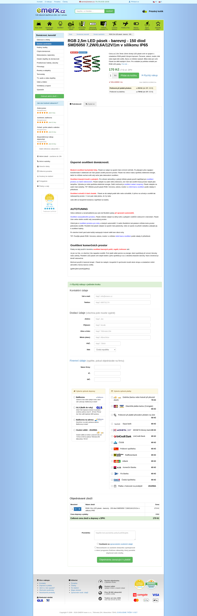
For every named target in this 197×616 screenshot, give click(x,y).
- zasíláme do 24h (49, 156)
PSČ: (88, 343)
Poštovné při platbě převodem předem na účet (133, 416)
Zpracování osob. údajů (79, 592)
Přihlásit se (134, 2)
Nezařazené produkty (47, 592)
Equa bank (133, 424)
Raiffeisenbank (133, 455)
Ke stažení (75, 588)
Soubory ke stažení (45, 176)
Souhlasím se (115, 544)
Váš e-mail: (86, 296)
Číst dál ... (125, 64)
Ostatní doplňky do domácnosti (48, 59)
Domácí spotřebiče (99, 34)
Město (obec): (85, 337)
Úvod (70, 34)
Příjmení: (86, 325)
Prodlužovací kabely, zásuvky (47, 63)
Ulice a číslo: (85, 331)
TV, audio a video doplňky (46, 78)
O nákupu (48, 2)
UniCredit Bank (133, 436)
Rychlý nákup (149, 75)
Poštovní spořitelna (133, 448)
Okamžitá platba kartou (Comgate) (133, 407)
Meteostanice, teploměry (46, 55)
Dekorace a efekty (43, 40)
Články (65, 2)
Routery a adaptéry (44, 70)
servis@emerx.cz (87, 2)
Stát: (88, 350)
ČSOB (133, 442)
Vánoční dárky (43, 166)
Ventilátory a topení (44, 86)
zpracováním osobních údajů (121, 544)
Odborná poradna (44, 171)
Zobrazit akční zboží (49, 96)
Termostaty (41, 74)
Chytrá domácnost (43, 51)
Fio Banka (133, 473)
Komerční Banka (133, 467)
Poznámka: (86, 533)
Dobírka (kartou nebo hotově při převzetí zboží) (133, 398)
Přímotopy (40, 66)
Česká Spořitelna (133, 479)
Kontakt (39, 2)
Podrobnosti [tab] (75, 104)
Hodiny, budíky (42, 47)
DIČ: (88, 379)
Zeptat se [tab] (90, 104)
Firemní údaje (97, 360)
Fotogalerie (42, 181)
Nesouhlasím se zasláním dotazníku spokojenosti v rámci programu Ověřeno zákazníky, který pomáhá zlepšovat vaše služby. (115, 550)
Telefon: (87, 302)
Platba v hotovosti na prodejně (133, 486)
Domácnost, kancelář (83, 34)
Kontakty (42, 583)
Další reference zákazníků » (49, 149)
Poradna (57, 2)
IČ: (89, 373)
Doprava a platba (45, 585)
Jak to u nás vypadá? (47, 588)
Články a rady (43, 186)
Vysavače (40, 90)
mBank (133, 461)
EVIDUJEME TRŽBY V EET (127, 612)
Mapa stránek (76, 590)
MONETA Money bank (133, 430)
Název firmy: (85, 367)
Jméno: (87, 319)
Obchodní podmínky (46, 590)
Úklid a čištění (42, 82)
